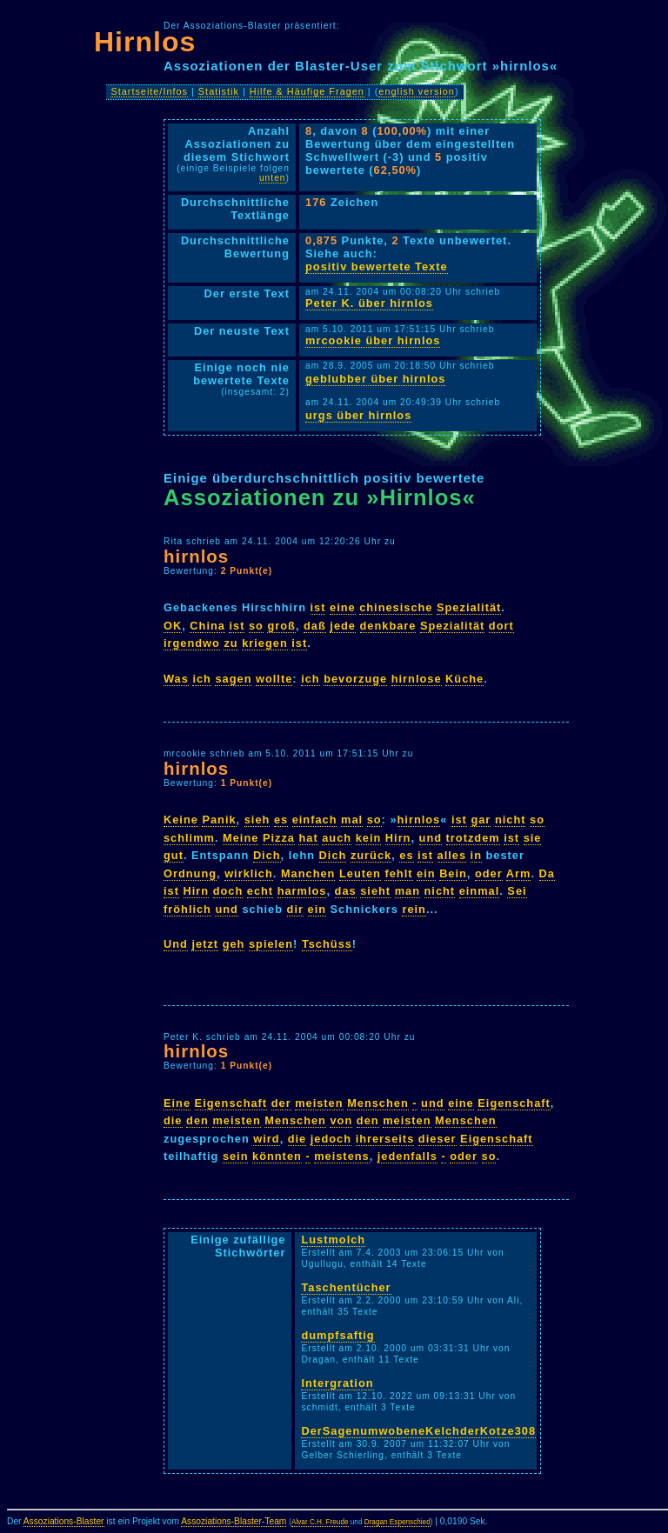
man (407, 890)
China (207, 625)
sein (236, 1156)
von (341, 1120)
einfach (314, 819)
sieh (257, 819)
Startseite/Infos (149, 91)
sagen (233, 678)
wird (266, 1138)
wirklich (248, 873)
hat (307, 837)
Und (176, 943)
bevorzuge (355, 678)
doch (228, 890)
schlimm (189, 837)
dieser (437, 1138)
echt (260, 890)
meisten (319, 1103)
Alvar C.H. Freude (320, 1522)
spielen (271, 943)
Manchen (308, 873)
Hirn (398, 837)
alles (452, 855)
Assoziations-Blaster (63, 1521)
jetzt (204, 943)
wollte (274, 678)
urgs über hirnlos (358, 415)
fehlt (398, 873)
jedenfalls (407, 1156)
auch (336, 837)
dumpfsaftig (337, 1335)
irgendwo (192, 643)
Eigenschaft (231, 1103)
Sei (516, 890)
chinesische (395, 607)
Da (547, 873)
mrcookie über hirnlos (372, 340)
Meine (240, 837)
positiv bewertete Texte (376, 266)
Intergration (337, 1383)
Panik (219, 819)
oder (489, 873)
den (197, 1120)
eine (343, 607)
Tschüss (327, 943)
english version (416, 91)
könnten (277, 1156)
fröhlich (187, 909)
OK (173, 625)
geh (234, 943)
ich (201, 678)
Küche (464, 678)
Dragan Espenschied (397, 1522)
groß (281, 625)
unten (272, 178)
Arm (518, 873)
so (256, 625)
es (281, 819)
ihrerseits (385, 1138)
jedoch (331, 1138)
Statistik (218, 91)
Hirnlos (145, 41)
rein (413, 909)
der (281, 1103)
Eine (177, 1103)
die (173, 1120)
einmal (479, 890)
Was (176, 678)
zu (230, 643)
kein (369, 837)
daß (315, 625)
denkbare (388, 625)
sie (533, 837)
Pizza (279, 837)
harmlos (302, 890)
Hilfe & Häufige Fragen (307, 91)
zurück (371, 855)
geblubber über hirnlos (375, 378)
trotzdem (473, 837)
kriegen (265, 643)
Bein (453, 873)
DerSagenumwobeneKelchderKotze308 (418, 1430)
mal (352, 819)
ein (426, 873)
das (346, 890)
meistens (341, 1156)
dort (501, 625)
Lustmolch (333, 1239)
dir (295, 909)
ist (318, 607)
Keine (181, 819)
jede (343, 625)
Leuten (360, 873)
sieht (375, 890)
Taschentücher (346, 1287)
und (430, 837)
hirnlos (196, 556)
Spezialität (469, 607)
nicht (510, 819)
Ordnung (190, 873)
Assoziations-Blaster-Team (233, 1521)
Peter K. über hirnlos (369, 303)
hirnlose (416, 678)
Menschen (378, 1103)
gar (481, 819)
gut (174, 855)
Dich (267, 855)
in (476, 855)
